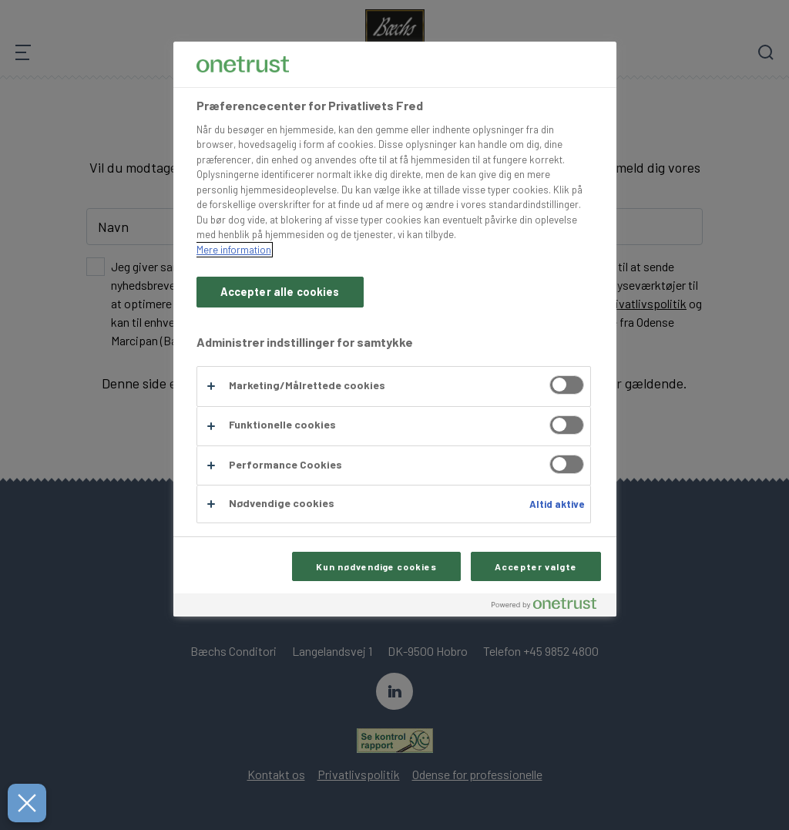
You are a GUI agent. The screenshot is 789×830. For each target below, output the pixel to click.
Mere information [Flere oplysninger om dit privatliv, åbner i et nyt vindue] (233, 250)
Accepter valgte (535, 566)
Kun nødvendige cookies (376, 566)
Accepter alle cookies (280, 291)
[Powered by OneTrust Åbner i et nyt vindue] (550, 607)
